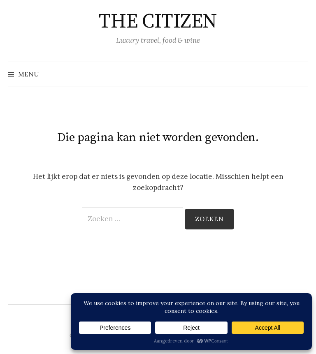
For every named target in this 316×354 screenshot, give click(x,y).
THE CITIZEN (158, 21)
